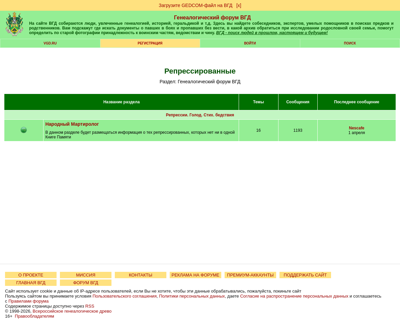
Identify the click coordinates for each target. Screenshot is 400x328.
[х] (238, 5)
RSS (89, 306)
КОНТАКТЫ (140, 275)
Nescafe (357, 128)
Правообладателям (34, 316)
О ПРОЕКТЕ (30, 275)
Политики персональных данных (192, 296)
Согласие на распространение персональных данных (294, 296)
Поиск (350, 43)
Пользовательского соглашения (124, 296)
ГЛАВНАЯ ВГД (31, 282)
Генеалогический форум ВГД (212, 17)
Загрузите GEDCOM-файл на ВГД (195, 5)
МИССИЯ (85, 275)
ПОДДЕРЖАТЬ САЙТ (305, 275)
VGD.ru (50, 43)
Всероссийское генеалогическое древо (72, 311)
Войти (250, 43)
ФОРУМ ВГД (85, 282)
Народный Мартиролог (72, 124)
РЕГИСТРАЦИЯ (150, 43)
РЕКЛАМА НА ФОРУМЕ (195, 275)
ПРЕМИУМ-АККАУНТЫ (250, 275)
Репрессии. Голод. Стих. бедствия (200, 115)
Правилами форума (28, 301)
